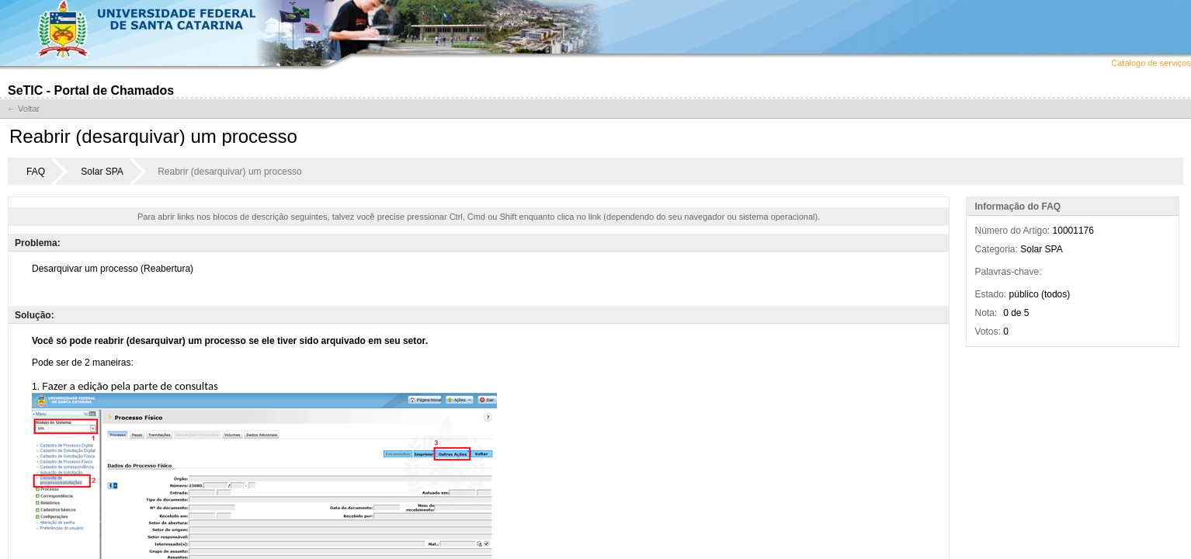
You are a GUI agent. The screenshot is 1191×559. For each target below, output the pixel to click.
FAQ (35, 171)
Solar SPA (102, 171)
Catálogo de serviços (1151, 63)
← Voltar (23, 108)
